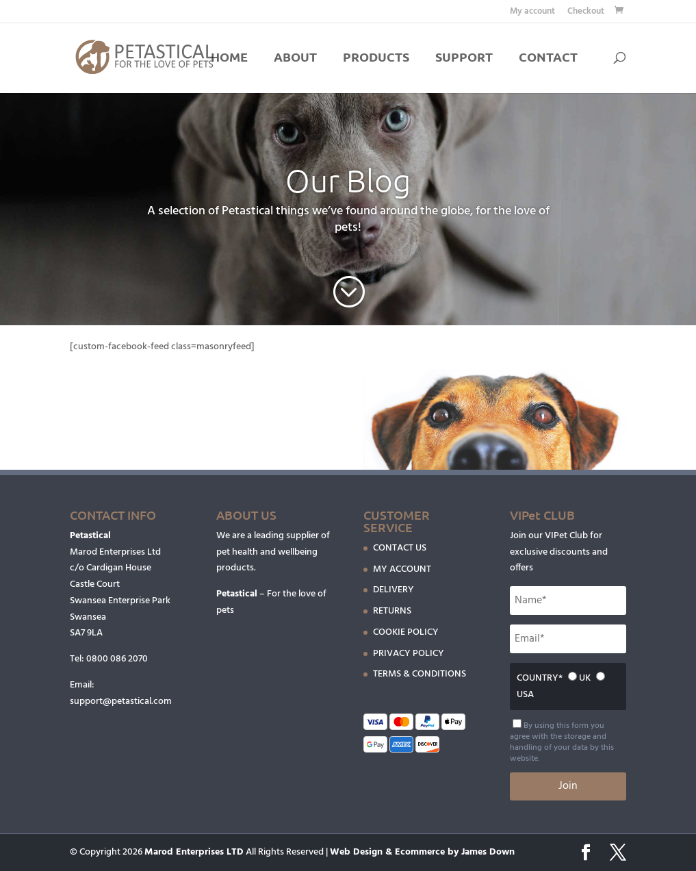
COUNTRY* (540, 678)
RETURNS (392, 611)
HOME (229, 58)
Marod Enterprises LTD (194, 852)
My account (532, 12)
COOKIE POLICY (406, 632)
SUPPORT (464, 58)
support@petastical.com (121, 701)
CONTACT (548, 58)
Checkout (585, 12)
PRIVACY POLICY (408, 653)
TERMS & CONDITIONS (419, 674)
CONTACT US (399, 548)
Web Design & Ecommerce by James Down (422, 852)
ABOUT (295, 58)
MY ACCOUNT (402, 569)
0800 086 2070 (117, 659)
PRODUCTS (376, 58)
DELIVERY (393, 590)
